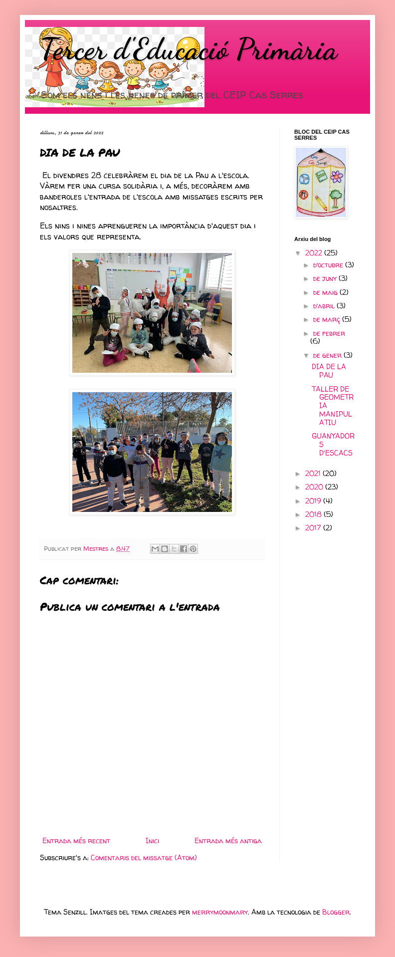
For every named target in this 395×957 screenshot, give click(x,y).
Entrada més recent (76, 840)
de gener (328, 355)
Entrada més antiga (228, 840)
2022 (314, 252)
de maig (326, 292)
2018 (314, 514)
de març (327, 319)
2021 (314, 473)
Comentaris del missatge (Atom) (144, 857)
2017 (314, 527)
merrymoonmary (220, 912)
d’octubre (329, 264)
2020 (315, 486)
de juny (326, 278)
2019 (314, 500)
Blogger (336, 912)
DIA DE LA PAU (329, 371)
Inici (152, 840)
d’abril (325, 305)
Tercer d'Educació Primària (188, 49)
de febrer (329, 333)
